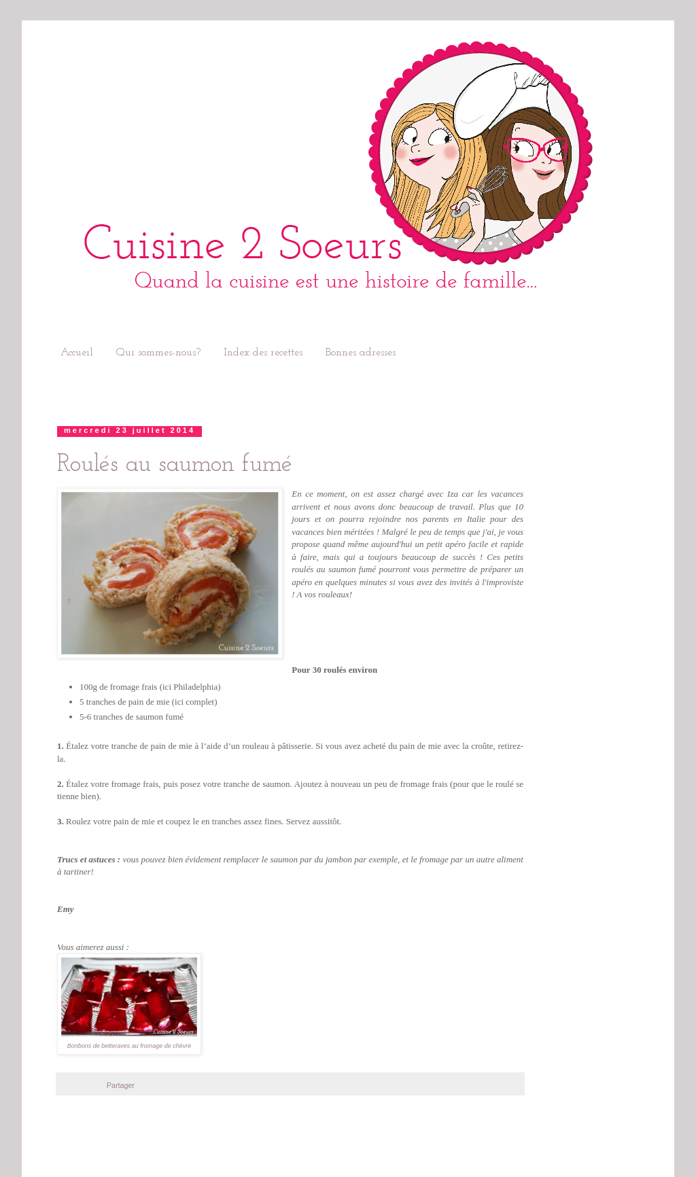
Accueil (76, 352)
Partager (121, 1085)
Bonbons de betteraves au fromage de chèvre (129, 1045)
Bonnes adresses (361, 352)
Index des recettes (263, 352)
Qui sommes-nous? (158, 352)
